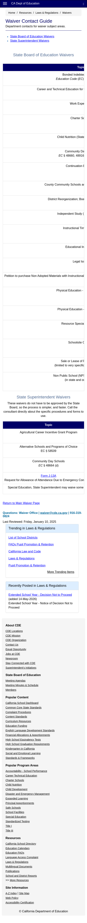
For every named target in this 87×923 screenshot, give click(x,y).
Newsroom (12, 658)
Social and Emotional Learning (23, 753)
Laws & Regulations (47, 12)
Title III (9, 830)
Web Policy (12, 897)
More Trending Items (60, 571)
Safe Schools (13, 807)
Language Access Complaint (22, 857)
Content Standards (16, 716)
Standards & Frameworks (20, 757)
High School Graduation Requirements (28, 744)
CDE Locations (14, 631)
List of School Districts (22, 537)
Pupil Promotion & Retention (27, 565)
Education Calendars (17, 848)
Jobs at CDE (13, 653)
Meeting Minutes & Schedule (22, 685)
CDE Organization (16, 640)
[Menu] (5, 3)
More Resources (19, 880)
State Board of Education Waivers (32, 36)
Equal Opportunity (16, 649)
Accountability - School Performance (26, 771)
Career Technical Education (21, 775)
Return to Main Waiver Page (21, 503)
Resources (25, 12)
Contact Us (12, 644)
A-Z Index (11, 893)
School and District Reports (21, 875)
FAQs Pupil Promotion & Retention (31, 544)
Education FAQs (15, 852)
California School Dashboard (22, 702)
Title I (9, 826)
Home (11, 12)
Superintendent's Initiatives (21, 667)
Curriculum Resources (18, 721)
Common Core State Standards (23, 707)
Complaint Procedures (18, 712)
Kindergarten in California (20, 748)
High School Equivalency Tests (23, 739)
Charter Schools (15, 780)
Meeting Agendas (15, 680)
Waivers (67, 12)
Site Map (24, 893)
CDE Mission (13, 635)
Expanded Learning (17, 798)
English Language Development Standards (30, 730)
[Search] (83, 4)
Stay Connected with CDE (20, 663)
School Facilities (15, 812)
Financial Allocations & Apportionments (28, 735)
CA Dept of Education (25, 3)
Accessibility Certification (20, 902)
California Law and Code (24, 551)
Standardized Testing (18, 821)
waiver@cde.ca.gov (53, 512)
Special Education (16, 816)
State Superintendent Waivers (29, 40)
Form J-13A (48, 475)
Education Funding (16, 725)
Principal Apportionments (20, 803)
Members (11, 689)
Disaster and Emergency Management (28, 793)
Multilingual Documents (19, 866)
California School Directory (21, 843)
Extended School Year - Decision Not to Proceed (40, 594)
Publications (13, 871)
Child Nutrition (14, 784)
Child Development (16, 789)
